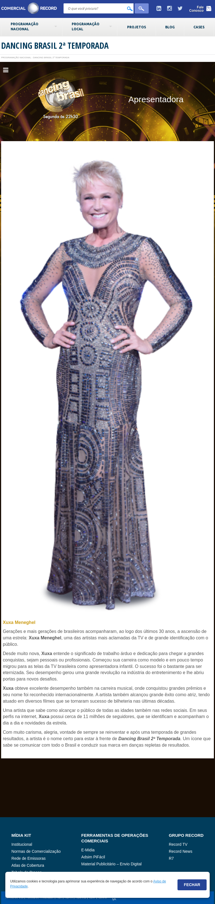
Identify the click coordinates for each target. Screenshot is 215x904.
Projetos (136, 27)
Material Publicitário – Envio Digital (111, 864)
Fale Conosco (196, 9)
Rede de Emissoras (28, 858)
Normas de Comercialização (36, 851)
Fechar (192, 884)
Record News (180, 851)
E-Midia (87, 850)
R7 (171, 858)
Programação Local (85, 26)
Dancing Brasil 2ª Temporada (55, 45)
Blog (170, 27)
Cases (198, 27)
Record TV (178, 844)
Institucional (21, 844)
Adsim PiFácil (93, 857)
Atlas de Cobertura (27, 865)
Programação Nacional (24, 26)
